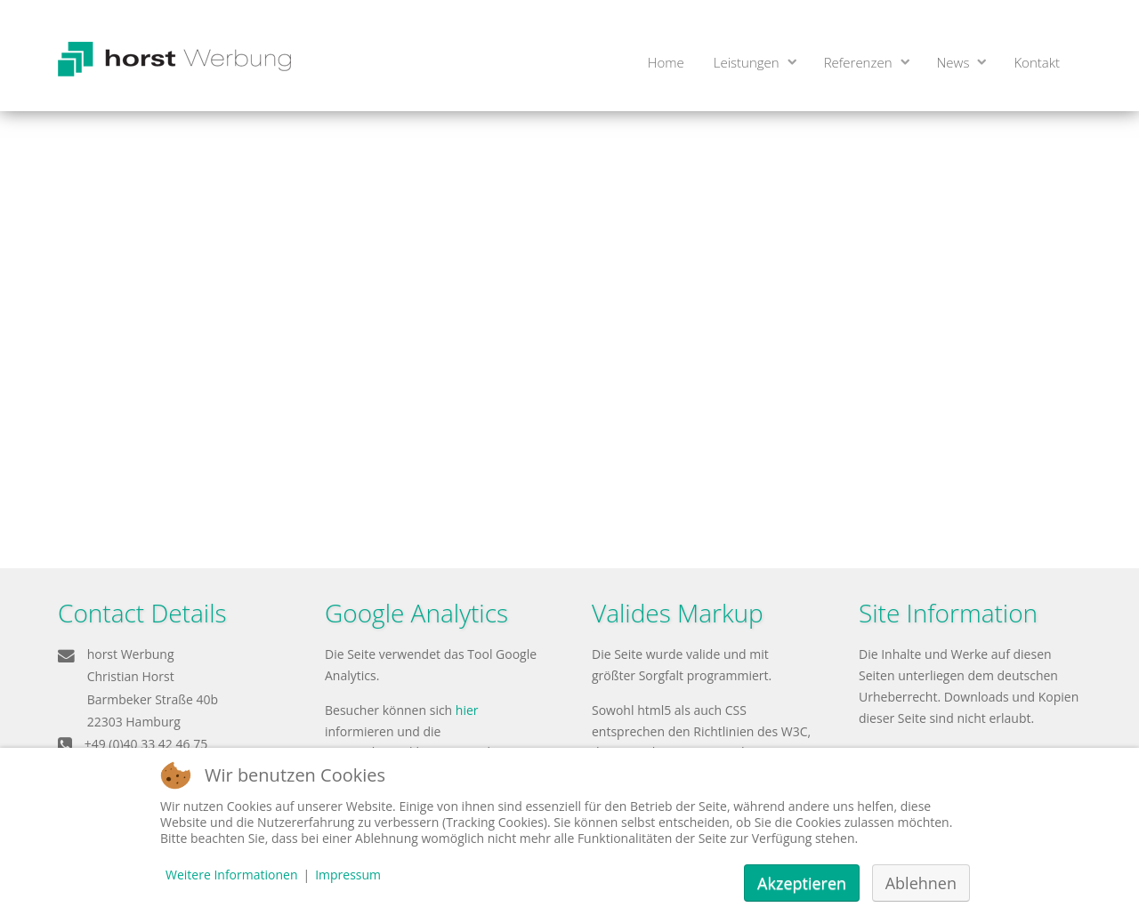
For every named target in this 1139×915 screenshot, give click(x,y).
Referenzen (858, 62)
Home (666, 62)
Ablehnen (921, 883)
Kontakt (1037, 62)
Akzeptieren (801, 883)
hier (467, 710)
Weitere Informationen (231, 874)
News (953, 62)
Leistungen (747, 62)
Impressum (348, 874)
